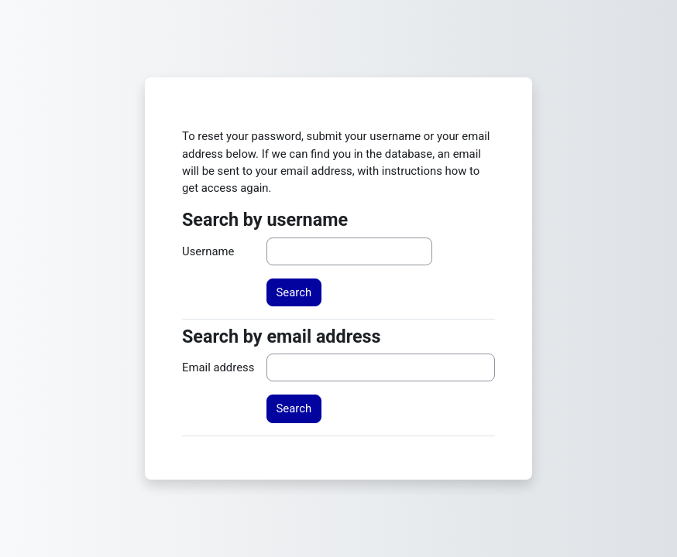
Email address (218, 367)
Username (208, 251)
